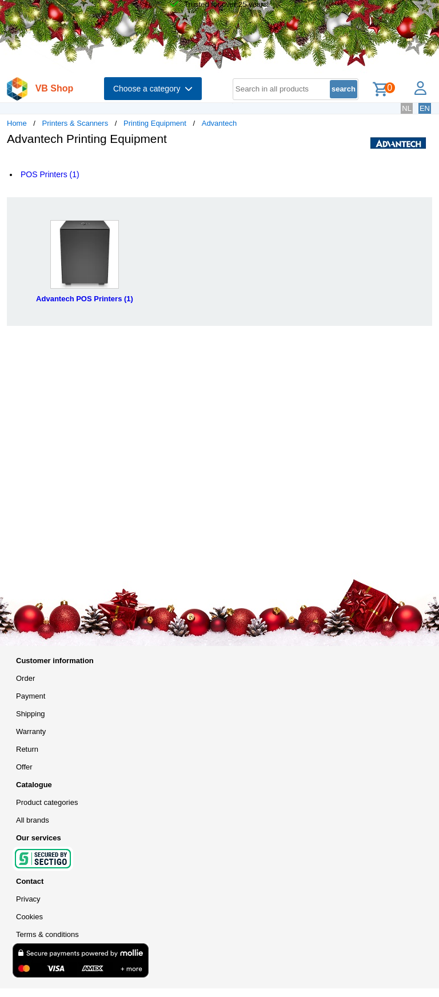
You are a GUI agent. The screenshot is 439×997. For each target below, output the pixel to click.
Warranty (31, 731)
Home (17, 123)
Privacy (28, 899)
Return (27, 749)
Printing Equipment (154, 123)
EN (425, 108)
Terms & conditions (47, 934)
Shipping (30, 713)
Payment (30, 696)
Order (25, 678)
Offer (24, 767)
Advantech (219, 123)
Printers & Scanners (75, 123)
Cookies (29, 916)
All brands (32, 820)
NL (407, 108)
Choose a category (153, 88)
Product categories (47, 802)
